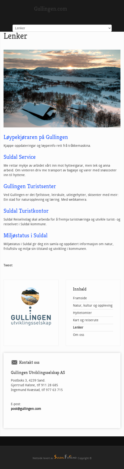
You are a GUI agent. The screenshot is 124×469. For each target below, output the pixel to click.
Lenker (15, 36)
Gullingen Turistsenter (30, 186)
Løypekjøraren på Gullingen (36, 137)
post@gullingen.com (26, 409)
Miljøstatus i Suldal (25, 235)
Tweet (8, 265)
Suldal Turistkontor (26, 210)
